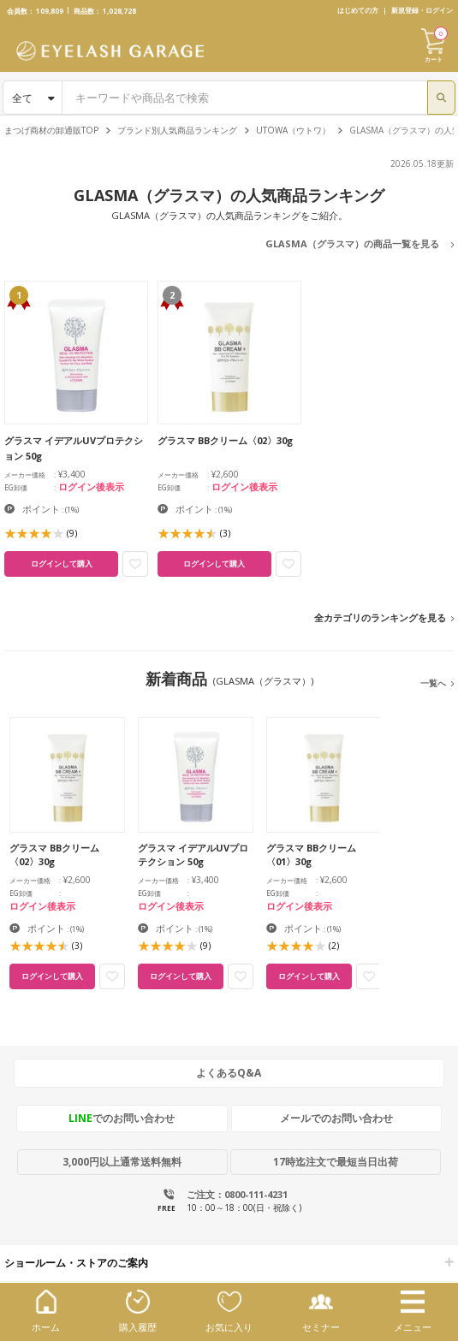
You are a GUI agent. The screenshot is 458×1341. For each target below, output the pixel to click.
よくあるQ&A (228, 1072)
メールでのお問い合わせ (336, 1118)
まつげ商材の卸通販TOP (51, 130)
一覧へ (433, 683)
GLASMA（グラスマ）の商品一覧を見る (352, 243)
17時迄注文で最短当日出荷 (335, 1161)
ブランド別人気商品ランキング (177, 130)
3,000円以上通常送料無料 (121, 1161)
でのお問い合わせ (121, 1118)
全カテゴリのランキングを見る (380, 617)
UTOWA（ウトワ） (293, 130)
